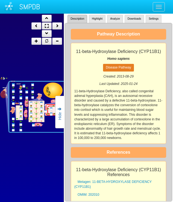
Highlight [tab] (97, 18)
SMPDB (29, 6)
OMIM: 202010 (88, 195)
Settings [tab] (154, 18)
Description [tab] (77, 18)
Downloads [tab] (134, 18)
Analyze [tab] (115, 18)
